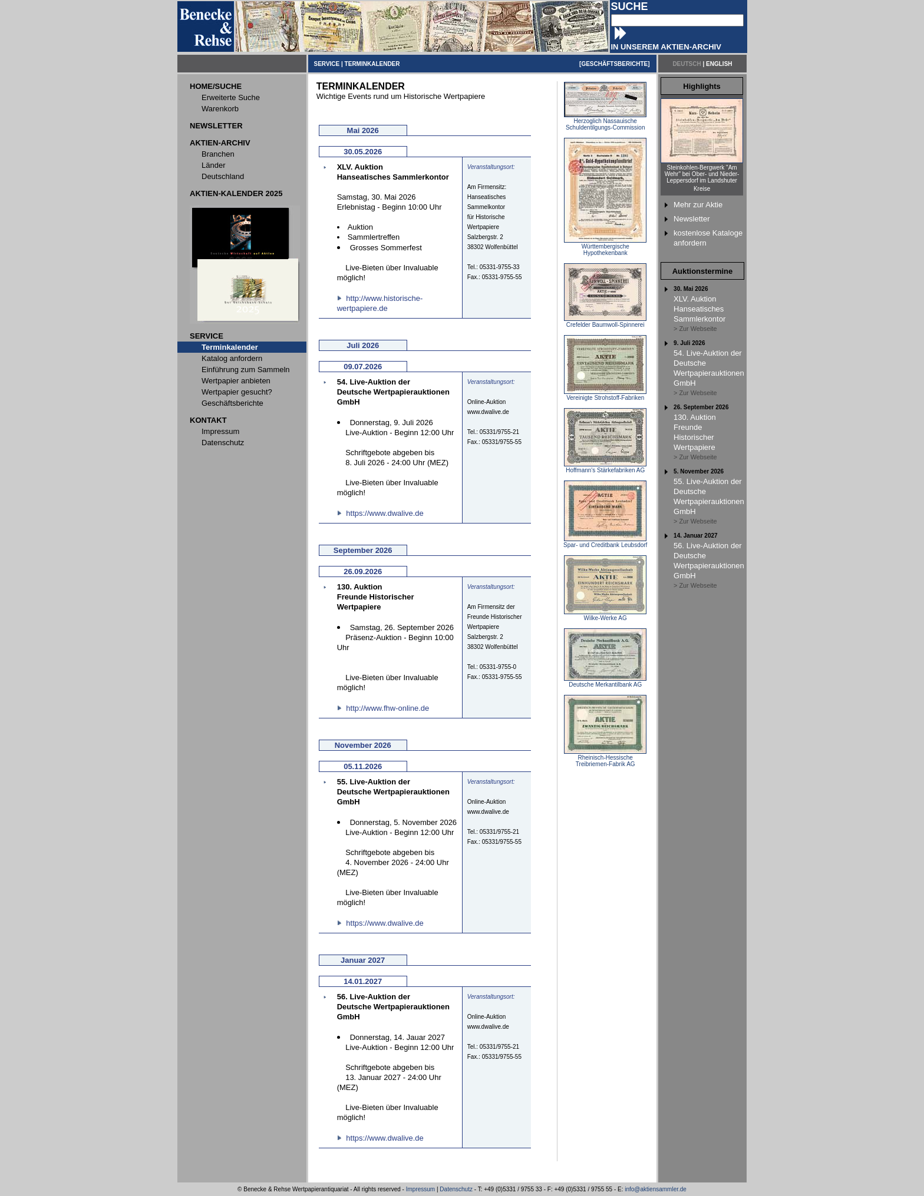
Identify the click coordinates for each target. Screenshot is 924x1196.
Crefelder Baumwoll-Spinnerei (605, 322)
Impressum (420, 1189)
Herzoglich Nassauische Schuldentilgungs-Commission (605, 121)
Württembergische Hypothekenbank (605, 247)
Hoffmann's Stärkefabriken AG (605, 467)
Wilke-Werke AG (605, 615)
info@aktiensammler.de (656, 1189)
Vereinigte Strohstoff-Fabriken (605, 395)
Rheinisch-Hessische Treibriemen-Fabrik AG (605, 758)
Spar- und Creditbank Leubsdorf (605, 542)
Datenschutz (456, 1189)
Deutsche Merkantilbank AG (605, 682)
